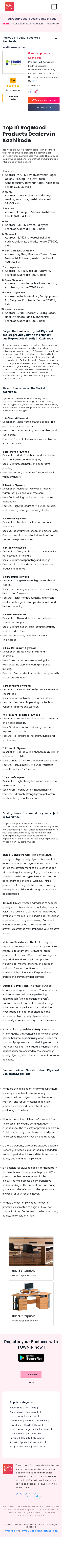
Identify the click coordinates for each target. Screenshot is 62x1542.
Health (27, 1430)
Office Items (34, 1438)
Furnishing (15, 1430)
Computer (39, 1443)
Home (6, 23)
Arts (34, 1412)
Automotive (16, 1417)
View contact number (44, 102)
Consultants (16, 1421)
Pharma (45, 1434)
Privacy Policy (11, 1535)
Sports (23, 1447)
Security (25, 1443)
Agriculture (32, 1434)
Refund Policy (50, 1535)
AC (27, 1412)
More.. (35, 83)
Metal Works (18, 1438)
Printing (14, 1443)
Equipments (16, 1434)
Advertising (16, 1412)
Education (31, 1421)
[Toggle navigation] (54, 6)
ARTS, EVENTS (40, 1451)
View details (44, 110)
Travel (13, 1447)
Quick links (31, 1379)
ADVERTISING (23, 1451)
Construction (37, 1447)
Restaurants (32, 1417)
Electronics (16, 1425)
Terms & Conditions (31, 1535)
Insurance (41, 1425)
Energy (29, 1425)
